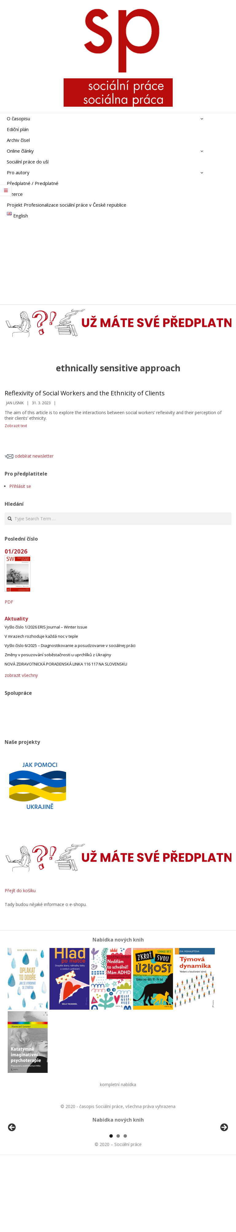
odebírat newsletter (29, 456)
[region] (118, 1164)
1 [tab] (111, 1207)
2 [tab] (118, 1207)
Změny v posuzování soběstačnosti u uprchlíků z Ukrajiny (58, 654)
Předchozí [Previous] (12, 1163)
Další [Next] (223, 1163)
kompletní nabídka (118, 1084)
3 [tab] (125, 1207)
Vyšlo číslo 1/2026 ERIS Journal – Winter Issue (46, 627)
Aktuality (16, 618)
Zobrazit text (16, 425)
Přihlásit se (20, 486)
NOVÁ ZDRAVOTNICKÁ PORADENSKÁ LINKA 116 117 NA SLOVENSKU (66, 664)
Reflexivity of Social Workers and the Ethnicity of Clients (85, 393)
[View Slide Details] (29, 1164)
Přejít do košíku (20, 890)
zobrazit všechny (21, 675)
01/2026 (16, 551)
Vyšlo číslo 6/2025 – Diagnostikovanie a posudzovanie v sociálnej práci (70, 645)
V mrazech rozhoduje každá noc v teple (41, 636)
